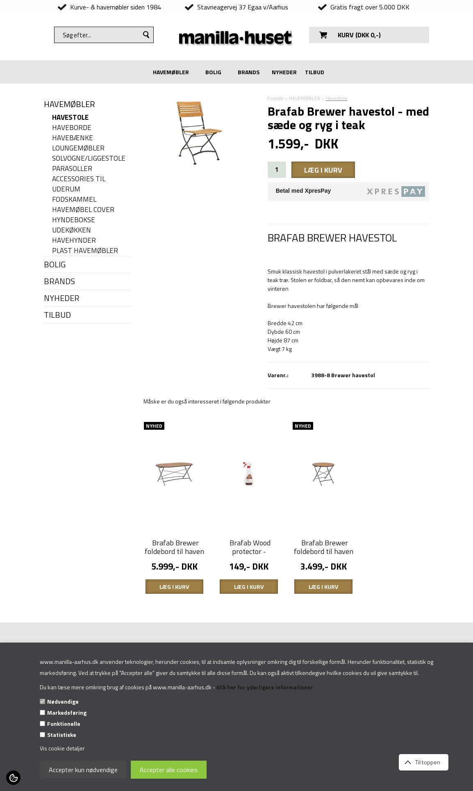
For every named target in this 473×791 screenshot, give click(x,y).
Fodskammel (74, 199)
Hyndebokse (73, 220)
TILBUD (314, 72)
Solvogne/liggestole (88, 158)
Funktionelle (63, 723)
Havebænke (72, 138)
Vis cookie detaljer (62, 748)
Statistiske (61, 734)
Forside (276, 98)
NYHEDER (284, 72)
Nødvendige (63, 701)
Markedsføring (66, 712)
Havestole (70, 117)
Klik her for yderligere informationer (264, 687)
